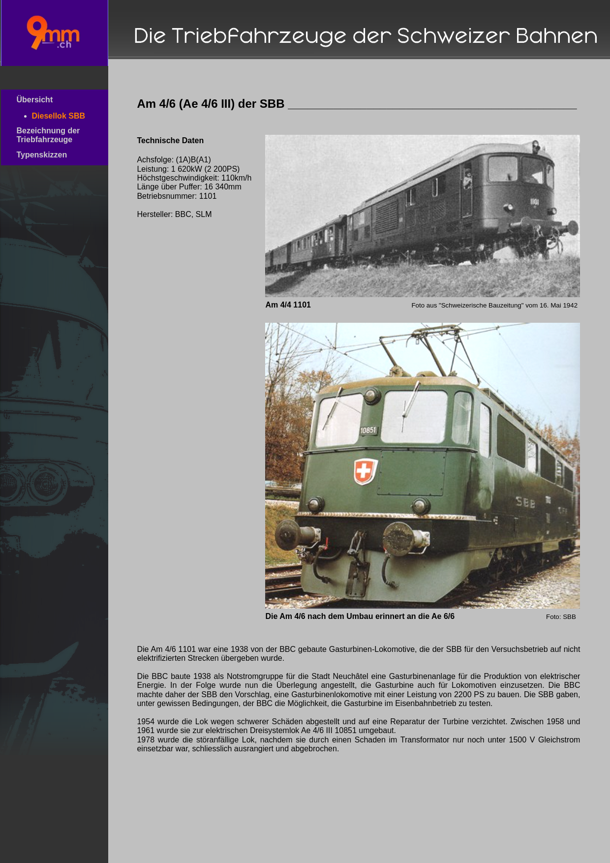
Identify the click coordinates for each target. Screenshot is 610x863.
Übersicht (51, 99)
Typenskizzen (53, 155)
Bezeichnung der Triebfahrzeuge (52, 135)
